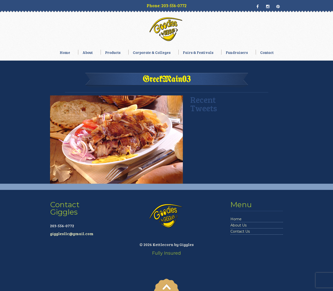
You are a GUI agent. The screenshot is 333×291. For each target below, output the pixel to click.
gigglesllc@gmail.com (71, 233)
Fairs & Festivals (198, 52)
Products (112, 52)
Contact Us (240, 231)
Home (65, 52)
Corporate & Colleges (151, 52)
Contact (267, 52)
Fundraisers (237, 52)
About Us (238, 225)
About (88, 52)
